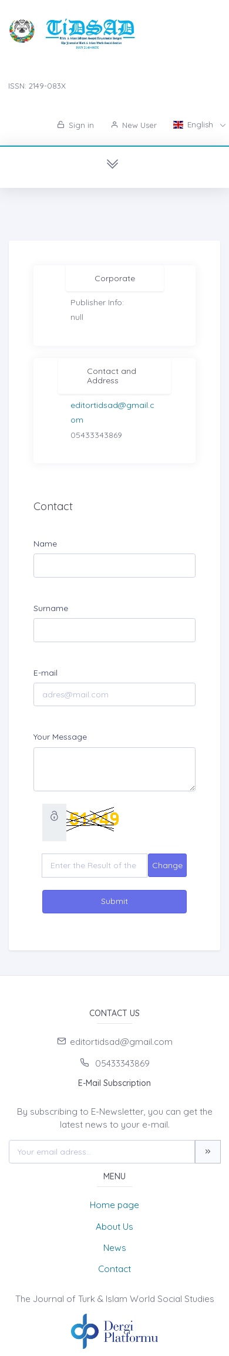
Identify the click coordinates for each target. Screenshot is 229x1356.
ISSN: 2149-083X (37, 85)
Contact (114, 1268)
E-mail (45, 672)
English (194, 124)
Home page (114, 1204)
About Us (114, 1226)
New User (133, 125)
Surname (50, 608)
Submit (114, 901)
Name (45, 543)
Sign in (75, 125)
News (114, 1247)
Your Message (60, 736)
